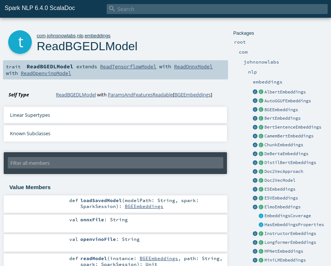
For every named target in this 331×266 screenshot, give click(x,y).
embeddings (98, 35)
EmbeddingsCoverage (287, 215)
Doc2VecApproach (283, 171)
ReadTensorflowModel (128, 66)
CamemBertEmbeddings (289, 136)
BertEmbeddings (282, 118)
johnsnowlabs (61, 35)
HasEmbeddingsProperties (294, 224)
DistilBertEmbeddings (290, 162)
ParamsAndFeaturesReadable (140, 94)
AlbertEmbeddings (285, 92)
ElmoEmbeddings (282, 206)
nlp (80, 35)
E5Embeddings (279, 189)
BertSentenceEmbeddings (292, 127)
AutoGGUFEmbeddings (287, 100)
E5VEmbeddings (281, 198)
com (41, 35)
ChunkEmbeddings (283, 144)
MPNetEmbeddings (283, 251)
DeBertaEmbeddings (286, 153)
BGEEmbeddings (281, 109)
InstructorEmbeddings (290, 233)
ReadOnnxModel (193, 66)
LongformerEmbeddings (290, 242)
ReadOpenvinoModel (46, 73)
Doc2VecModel (279, 180)
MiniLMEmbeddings (285, 260)
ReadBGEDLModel (76, 94)
